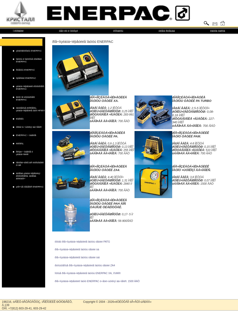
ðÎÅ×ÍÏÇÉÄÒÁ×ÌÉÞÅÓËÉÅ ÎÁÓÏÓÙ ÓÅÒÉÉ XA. (108, 99)
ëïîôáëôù (118, 30)
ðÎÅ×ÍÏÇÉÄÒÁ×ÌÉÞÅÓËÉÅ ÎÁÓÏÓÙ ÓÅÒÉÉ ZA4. (108, 168)
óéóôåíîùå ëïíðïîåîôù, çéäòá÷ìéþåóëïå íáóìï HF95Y (30, 109)
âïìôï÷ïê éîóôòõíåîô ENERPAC (25, 98)
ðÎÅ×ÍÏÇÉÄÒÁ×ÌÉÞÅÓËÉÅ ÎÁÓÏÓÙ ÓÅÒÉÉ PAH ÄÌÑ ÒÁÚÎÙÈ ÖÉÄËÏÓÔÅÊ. (108, 203)
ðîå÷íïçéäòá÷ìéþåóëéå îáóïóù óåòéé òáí (77, 257)
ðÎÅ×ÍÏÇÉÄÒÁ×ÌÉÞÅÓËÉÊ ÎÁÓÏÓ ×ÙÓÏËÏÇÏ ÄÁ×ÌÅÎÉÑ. (191, 168)
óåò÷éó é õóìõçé (68, 30)
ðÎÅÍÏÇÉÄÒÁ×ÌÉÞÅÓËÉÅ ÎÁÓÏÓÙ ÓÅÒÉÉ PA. (107, 134)
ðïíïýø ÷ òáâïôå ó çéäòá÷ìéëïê (24, 153)
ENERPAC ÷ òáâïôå (26, 135)
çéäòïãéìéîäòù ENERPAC (29, 50)
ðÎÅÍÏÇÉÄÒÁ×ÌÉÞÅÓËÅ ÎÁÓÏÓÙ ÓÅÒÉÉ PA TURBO (191, 99)
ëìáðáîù (20, 118)
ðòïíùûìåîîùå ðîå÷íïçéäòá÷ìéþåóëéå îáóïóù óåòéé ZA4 (85, 265)
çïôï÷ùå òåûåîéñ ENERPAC (30, 186)
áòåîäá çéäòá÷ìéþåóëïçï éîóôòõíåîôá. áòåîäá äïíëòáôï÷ (28, 176)
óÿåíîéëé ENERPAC (26, 78)
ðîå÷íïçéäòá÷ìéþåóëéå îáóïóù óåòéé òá (77, 249)
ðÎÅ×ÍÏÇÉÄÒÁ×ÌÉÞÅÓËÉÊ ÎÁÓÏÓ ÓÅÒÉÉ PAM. (190, 134)
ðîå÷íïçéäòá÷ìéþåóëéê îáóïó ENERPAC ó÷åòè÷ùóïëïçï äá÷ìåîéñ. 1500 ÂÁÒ (97, 281)
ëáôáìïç (19, 143)
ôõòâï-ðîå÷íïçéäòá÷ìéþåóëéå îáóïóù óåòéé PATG (82, 241)
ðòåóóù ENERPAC (25, 69)
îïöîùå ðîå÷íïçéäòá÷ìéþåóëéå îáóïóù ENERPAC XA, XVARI (88, 273)
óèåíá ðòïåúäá (167, 30)
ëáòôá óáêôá (217, 30)
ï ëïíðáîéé (18, 30)
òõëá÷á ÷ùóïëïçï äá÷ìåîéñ (29, 127)
